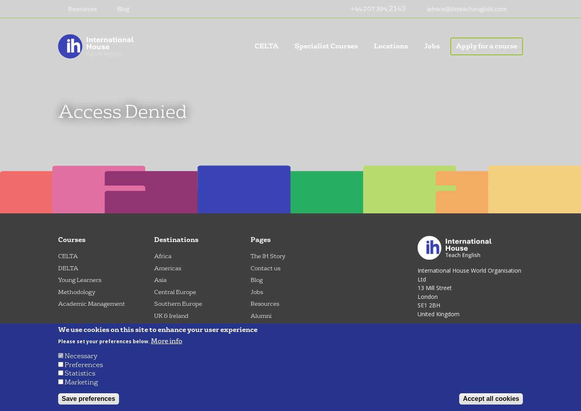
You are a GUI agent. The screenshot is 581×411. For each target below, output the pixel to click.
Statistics (80, 373)
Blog (123, 9)
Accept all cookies (491, 398)
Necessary (81, 356)
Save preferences (88, 398)
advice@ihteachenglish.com (467, 9)
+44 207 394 (370, 9)
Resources (82, 9)
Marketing (81, 382)
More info (166, 341)
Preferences (84, 365)
